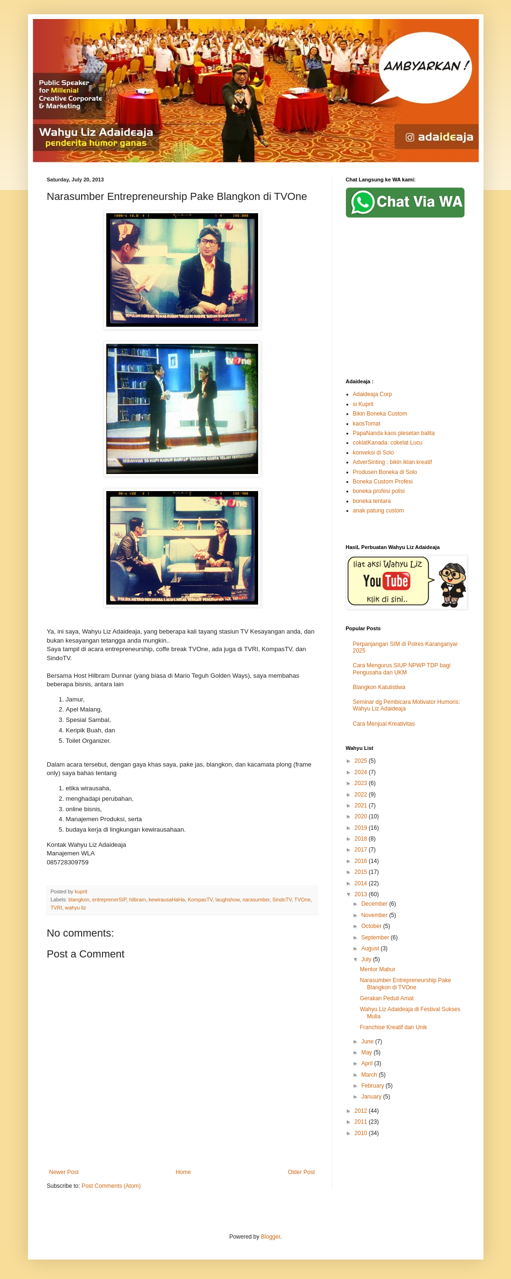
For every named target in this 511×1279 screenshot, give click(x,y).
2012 (361, 1111)
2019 (361, 827)
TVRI (57, 907)
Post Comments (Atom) (111, 1186)
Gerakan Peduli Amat (386, 998)
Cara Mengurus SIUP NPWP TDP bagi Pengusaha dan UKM (402, 668)
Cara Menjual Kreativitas (384, 723)
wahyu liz (75, 907)
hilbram (137, 899)
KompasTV (200, 899)
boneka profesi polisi (379, 491)
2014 (361, 883)
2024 (361, 772)
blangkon (78, 899)
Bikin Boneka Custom (380, 413)
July (367, 959)
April (367, 1063)
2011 (361, 1121)
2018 (361, 838)
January (372, 1096)
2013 (361, 894)
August (371, 948)
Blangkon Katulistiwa (379, 687)
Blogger (270, 1236)
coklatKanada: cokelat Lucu (388, 442)
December (375, 903)
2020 (361, 816)
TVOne (302, 899)
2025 (361, 761)
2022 (361, 794)
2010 (361, 1133)
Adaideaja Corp (372, 394)
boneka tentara (372, 501)
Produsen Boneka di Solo (385, 472)
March (370, 1074)
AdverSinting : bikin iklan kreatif (392, 462)
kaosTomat (367, 423)
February (373, 1085)
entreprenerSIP (109, 899)
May (367, 1052)
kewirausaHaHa (167, 899)
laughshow (227, 899)
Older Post (301, 1172)
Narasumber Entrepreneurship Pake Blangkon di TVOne (405, 983)
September (375, 937)
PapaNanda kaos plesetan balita (394, 433)
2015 (361, 872)
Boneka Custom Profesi (383, 481)
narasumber (255, 899)
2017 (361, 849)
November (375, 915)
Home (183, 1172)
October (372, 926)
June (368, 1041)
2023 (361, 783)
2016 (361, 861)
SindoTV (281, 899)
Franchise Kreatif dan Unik (393, 1027)
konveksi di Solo (373, 452)
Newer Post (64, 1172)
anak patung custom (378, 510)
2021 (361, 805)
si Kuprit (363, 404)
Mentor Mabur (377, 969)
